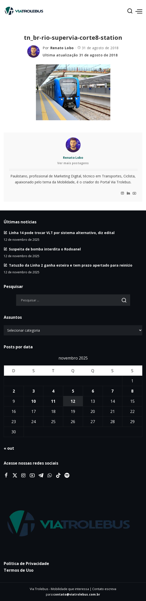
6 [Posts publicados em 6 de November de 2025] (93, 391)
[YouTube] (134, 193)
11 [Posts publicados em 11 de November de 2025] (53, 401)
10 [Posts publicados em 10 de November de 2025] (33, 401)
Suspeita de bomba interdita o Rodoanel (45, 249)
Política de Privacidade (26, 563)
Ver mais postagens (73, 163)
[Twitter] (14, 475)
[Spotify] (66, 475)
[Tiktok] (58, 475)
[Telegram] (40, 475)
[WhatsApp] (49, 475)
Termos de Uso (18, 570)
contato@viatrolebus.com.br (76, 594)
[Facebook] (6, 475)
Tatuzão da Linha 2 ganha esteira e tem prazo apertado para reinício (70, 265)
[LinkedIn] (128, 193)
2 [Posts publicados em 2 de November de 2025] (14, 391)
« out (9, 448)
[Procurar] (130, 11)
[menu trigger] (138, 11)
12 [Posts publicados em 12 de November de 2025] (73, 401)
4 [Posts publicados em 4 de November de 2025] (53, 391)
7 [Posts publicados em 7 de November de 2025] (112, 391)
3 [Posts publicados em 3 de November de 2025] (33, 391)
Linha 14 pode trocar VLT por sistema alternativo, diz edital (62, 232)
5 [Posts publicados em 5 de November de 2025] (73, 391)
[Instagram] (122, 193)
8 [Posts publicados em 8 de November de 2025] (132, 391)
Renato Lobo (62, 47)
